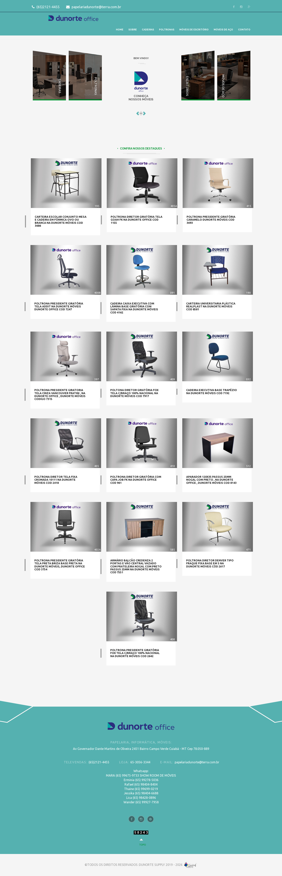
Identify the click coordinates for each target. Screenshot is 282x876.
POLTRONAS (166, 29)
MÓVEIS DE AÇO (223, 29)
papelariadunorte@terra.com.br (93, 7)
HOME (119, 29)
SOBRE (132, 29)
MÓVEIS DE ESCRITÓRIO (194, 29)
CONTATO (244, 29)
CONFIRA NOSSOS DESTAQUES (141, 150)
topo (142, 844)
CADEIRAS (148, 29)
